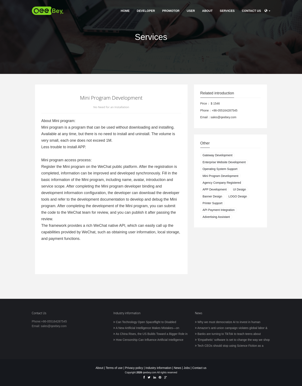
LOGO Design (237, 196)
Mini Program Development (220, 176)
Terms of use (114, 368)
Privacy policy (134, 368)
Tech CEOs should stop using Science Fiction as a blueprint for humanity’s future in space (229, 346)
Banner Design (212, 196)
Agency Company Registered (222, 182)
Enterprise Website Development (224, 162)
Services (227, 10)
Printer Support (212, 203)
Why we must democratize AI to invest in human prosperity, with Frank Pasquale (227, 322)
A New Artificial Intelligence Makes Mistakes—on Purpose (146, 328)
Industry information (158, 368)
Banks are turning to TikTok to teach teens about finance (228, 334)
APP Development (215, 189)
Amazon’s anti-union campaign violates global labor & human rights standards (231, 328)
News (177, 368)
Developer (146, 10)
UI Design (239, 189)
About (207, 10)
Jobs (187, 368)
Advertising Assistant (216, 217)
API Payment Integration (219, 210)
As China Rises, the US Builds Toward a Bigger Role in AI (150, 334)
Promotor (170, 10)
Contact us (251, 10)
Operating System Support (220, 169)
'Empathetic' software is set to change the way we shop (232, 339)
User (191, 10)
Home (125, 10)
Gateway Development (218, 155)
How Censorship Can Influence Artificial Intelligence (148, 339)
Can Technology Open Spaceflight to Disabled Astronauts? (144, 322)
